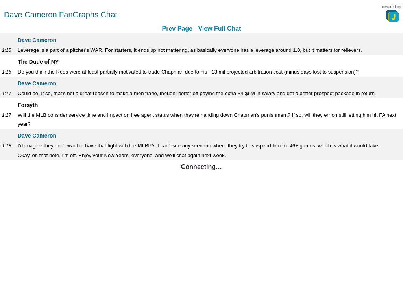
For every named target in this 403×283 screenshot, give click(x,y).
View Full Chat (219, 28)
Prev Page (177, 28)
